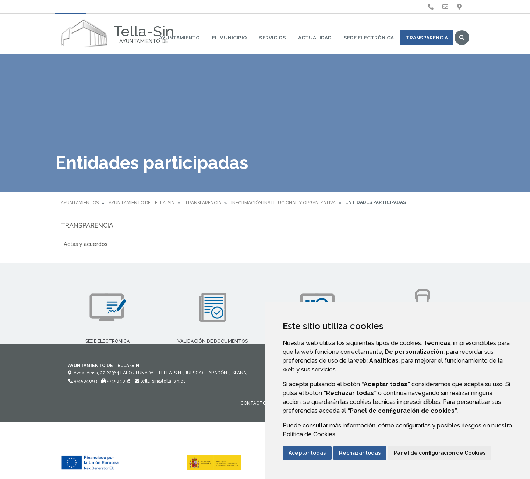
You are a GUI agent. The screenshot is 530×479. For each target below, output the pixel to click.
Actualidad (315, 37)
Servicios (272, 37)
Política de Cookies (309, 434)
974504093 (82, 381)
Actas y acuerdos (85, 244)
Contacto (253, 403)
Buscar (462, 37)
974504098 (116, 381)
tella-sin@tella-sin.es (160, 381)
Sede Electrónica (369, 37)
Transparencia (427, 37)
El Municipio (229, 37)
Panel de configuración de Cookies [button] (439, 453)
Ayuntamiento (179, 37)
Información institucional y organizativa (283, 202)
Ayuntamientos (80, 202)
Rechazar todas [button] (360, 453)
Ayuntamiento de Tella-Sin (142, 202)
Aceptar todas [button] (307, 453)
